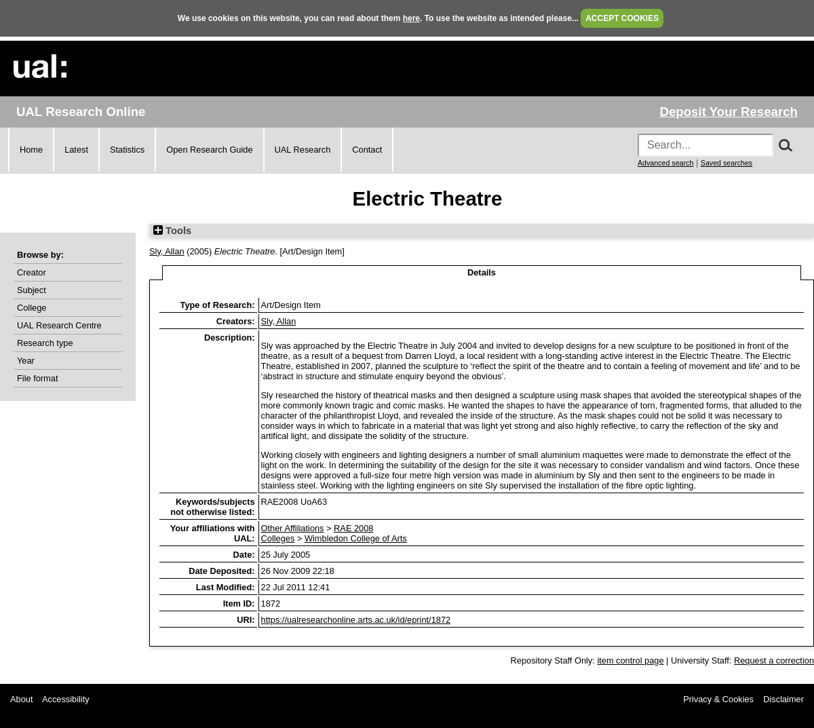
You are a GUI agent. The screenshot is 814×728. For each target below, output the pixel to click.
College (31, 308)
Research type (45, 343)
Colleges (278, 538)
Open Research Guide (209, 150)
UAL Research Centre (59, 325)
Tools (172, 230)
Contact (367, 150)
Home (31, 150)
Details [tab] (481, 272)
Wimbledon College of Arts (356, 538)
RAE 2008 (353, 528)
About (21, 699)
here (411, 18)
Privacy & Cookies (718, 699)
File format (37, 378)
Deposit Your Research (728, 111)
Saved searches (726, 163)
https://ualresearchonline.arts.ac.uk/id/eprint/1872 (356, 620)
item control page (630, 660)
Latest (76, 150)
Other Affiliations (292, 528)
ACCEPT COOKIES (622, 18)
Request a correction (774, 660)
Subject (31, 290)
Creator (31, 272)
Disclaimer (783, 699)
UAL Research (303, 150)
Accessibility (66, 699)
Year (26, 361)
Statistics (127, 150)
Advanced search (665, 163)
